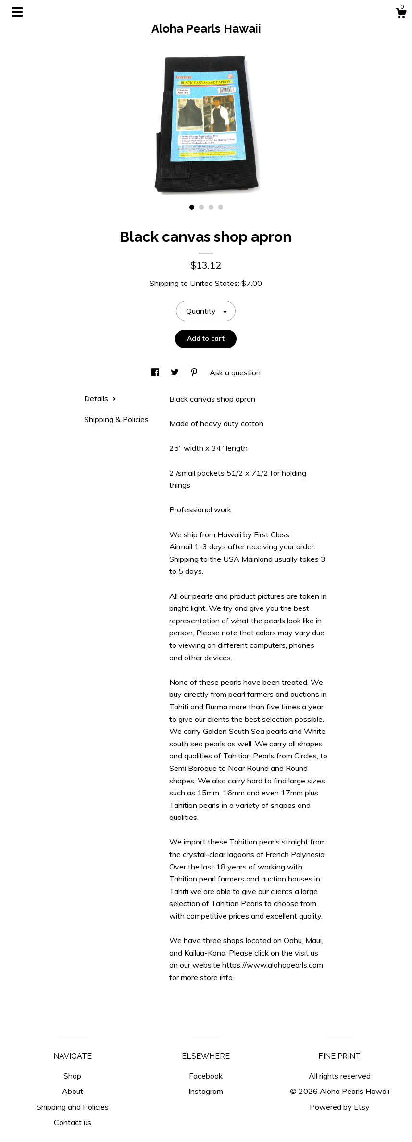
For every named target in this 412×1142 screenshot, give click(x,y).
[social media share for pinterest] (195, 372)
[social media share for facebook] (156, 372)
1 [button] (191, 207)
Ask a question (235, 372)
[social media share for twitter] (176, 372)
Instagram (205, 1091)
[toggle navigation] (17, 12)
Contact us (72, 1122)
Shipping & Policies (116, 419)
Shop (72, 1075)
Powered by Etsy (340, 1107)
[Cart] (401, 14)
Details (100, 398)
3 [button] (211, 207)
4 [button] (220, 207)
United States (214, 283)
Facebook (206, 1075)
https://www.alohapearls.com (272, 964)
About (72, 1091)
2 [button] (201, 207)
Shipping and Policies (73, 1107)
